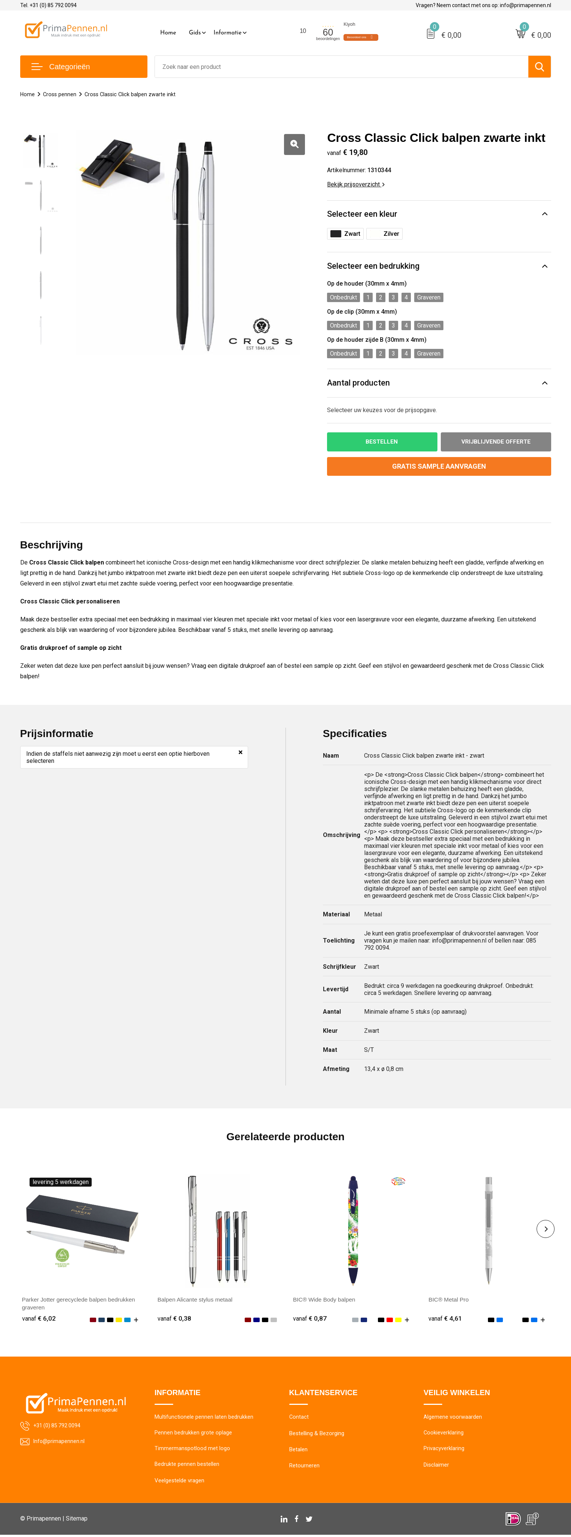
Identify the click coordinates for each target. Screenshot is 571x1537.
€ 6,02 (39, 1319)
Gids (195, 33)
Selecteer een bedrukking (373, 266)
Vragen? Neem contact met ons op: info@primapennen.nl (483, 5)
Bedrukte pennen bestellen (187, 1466)
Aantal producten (359, 383)
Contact (299, 1418)
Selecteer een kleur (362, 214)
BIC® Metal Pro (449, 1300)
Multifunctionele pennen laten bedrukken (204, 1418)
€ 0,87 (310, 1319)
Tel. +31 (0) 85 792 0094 (48, 5)
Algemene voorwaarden (453, 1418)
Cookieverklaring (444, 1434)
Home (168, 33)
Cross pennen (60, 94)
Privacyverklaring (444, 1450)
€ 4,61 (445, 1319)
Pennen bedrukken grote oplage (193, 1434)
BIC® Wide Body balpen (325, 1300)
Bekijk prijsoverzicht (356, 184)
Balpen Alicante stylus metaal (196, 1300)
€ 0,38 (174, 1319)
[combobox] (341, 66)
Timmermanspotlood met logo (192, 1450)
